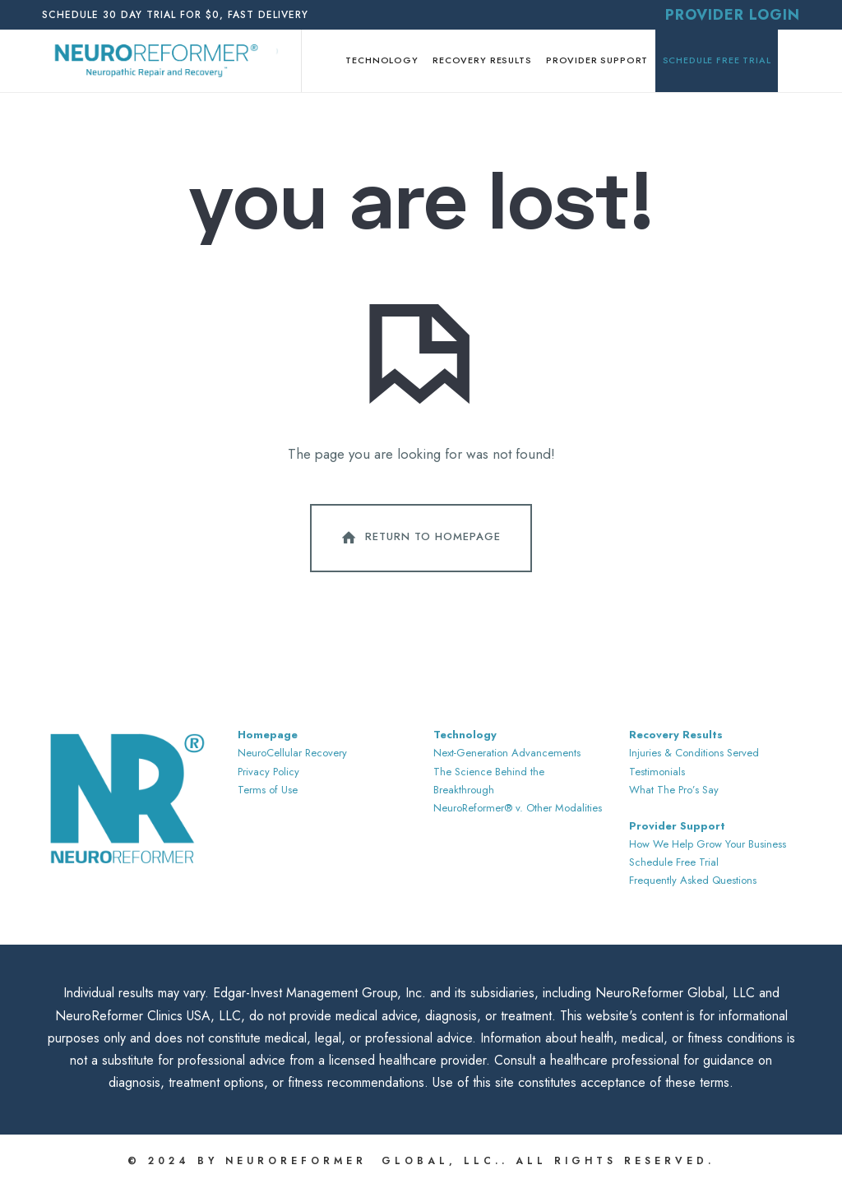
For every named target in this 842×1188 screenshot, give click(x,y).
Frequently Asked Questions (692, 880)
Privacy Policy (268, 771)
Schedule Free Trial (674, 862)
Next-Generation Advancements (507, 752)
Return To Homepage (419, 537)
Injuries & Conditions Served (694, 752)
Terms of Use (268, 789)
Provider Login (732, 14)
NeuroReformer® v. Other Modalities (517, 808)
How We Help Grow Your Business (707, 844)
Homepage (268, 734)
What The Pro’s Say (674, 789)
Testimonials (657, 771)
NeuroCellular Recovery (292, 752)
